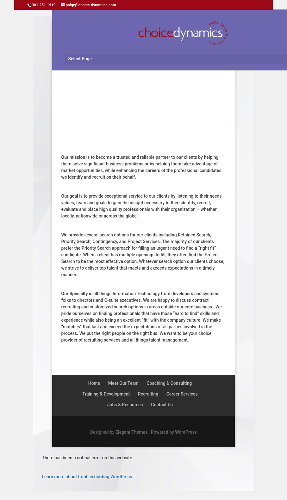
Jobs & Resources (125, 404)
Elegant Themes (131, 432)
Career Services (182, 393)
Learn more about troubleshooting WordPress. (88, 476)
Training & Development (106, 393)
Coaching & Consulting (169, 383)
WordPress (186, 432)
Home (94, 383)
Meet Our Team (123, 383)
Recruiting (148, 393)
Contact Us (162, 404)
